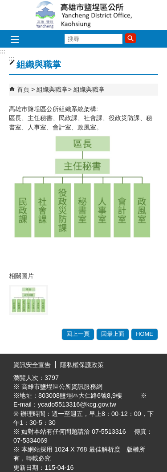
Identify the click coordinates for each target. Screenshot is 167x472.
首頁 (23, 89)
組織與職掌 (52, 89)
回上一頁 (78, 334)
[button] (130, 38)
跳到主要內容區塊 (4, 4)
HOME (144, 334)
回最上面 (112, 334)
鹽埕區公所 (83, 15)
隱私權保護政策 (82, 364)
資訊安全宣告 (32, 364)
